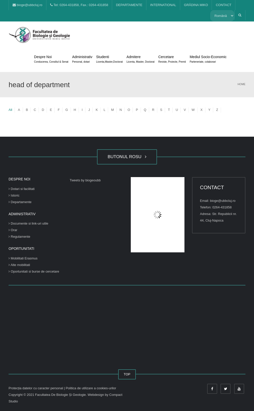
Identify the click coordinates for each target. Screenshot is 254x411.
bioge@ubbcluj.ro (27, 5)
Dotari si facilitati (22, 189)
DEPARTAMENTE (129, 5)
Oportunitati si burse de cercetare (34, 271)
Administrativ (82, 59)
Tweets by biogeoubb (85, 180)
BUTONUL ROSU (127, 156)
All (10, 110)
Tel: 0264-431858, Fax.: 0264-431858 (79, 5)
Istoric (14, 195)
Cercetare (172, 59)
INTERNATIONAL (163, 5)
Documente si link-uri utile (28, 223)
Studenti (109, 59)
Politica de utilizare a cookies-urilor (91, 388)
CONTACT (223, 5)
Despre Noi (51, 59)
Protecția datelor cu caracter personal (36, 388)
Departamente (20, 202)
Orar (13, 230)
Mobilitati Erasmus (23, 258)
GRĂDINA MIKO (196, 5)
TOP (127, 374)
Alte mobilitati (19, 265)
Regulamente (19, 236)
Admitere (140, 59)
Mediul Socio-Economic (208, 59)
